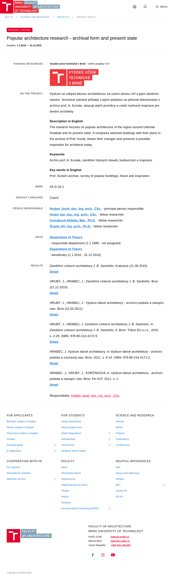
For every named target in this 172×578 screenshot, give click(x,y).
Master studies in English (20, 427)
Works (119, 427)
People (65, 490)
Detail (54, 271)
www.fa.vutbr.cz (120, 536)
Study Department (71, 421)
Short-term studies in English (22, 433)
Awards (120, 421)
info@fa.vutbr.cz (120, 541)
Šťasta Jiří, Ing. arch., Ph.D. (70, 226)
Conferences (123, 445)
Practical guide (15, 445)
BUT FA (9, 17)
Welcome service (16, 479)
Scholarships (68, 439)
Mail (118, 467)
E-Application (14, 451)
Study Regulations (71, 433)
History (65, 496)
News (64, 467)
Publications (122, 439)
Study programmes (71, 427)
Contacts (66, 502)
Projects (63, 17)
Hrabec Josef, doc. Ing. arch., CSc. (75, 208)
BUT (123, 485)
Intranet (120, 479)
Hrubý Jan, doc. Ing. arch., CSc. (73, 214)
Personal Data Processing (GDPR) (80, 508)
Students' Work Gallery (73, 451)
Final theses (68, 445)
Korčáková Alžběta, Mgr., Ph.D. (73, 220)
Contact (11, 439)
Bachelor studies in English (21, 421)
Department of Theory (66, 237)
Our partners (13, 467)
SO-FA (119, 496)
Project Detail (86, 17)
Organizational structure (74, 484)
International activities (18, 473)
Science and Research (35, 17)
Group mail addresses (128, 473)
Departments (68, 479)
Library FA (121, 490)
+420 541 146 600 (121, 545)
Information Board (71, 473)
